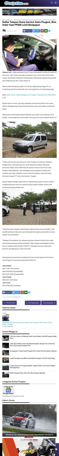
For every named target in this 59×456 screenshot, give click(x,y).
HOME (4, 313)
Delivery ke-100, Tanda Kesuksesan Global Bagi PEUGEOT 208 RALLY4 (29, 435)
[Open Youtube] (56, 449)
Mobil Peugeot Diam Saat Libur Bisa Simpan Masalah (27, 373)
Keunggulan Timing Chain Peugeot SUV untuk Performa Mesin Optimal (33, 351)
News (19, 297)
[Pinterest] (42, 30)
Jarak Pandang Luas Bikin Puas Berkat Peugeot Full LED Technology (32, 358)
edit (14, 297)
